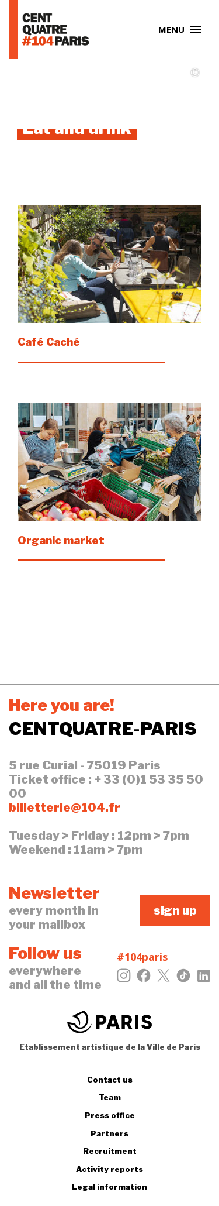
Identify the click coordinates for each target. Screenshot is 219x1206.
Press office (110, 1115)
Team (110, 1097)
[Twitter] (164, 979)
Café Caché (49, 342)
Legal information (109, 1186)
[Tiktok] (183, 979)
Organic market (61, 540)
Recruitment (110, 1151)
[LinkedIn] (203, 979)
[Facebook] (144, 979)
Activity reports (109, 1169)
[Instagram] (124, 979)
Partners (109, 1133)
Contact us (110, 1079)
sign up (175, 910)
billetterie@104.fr (64, 807)
